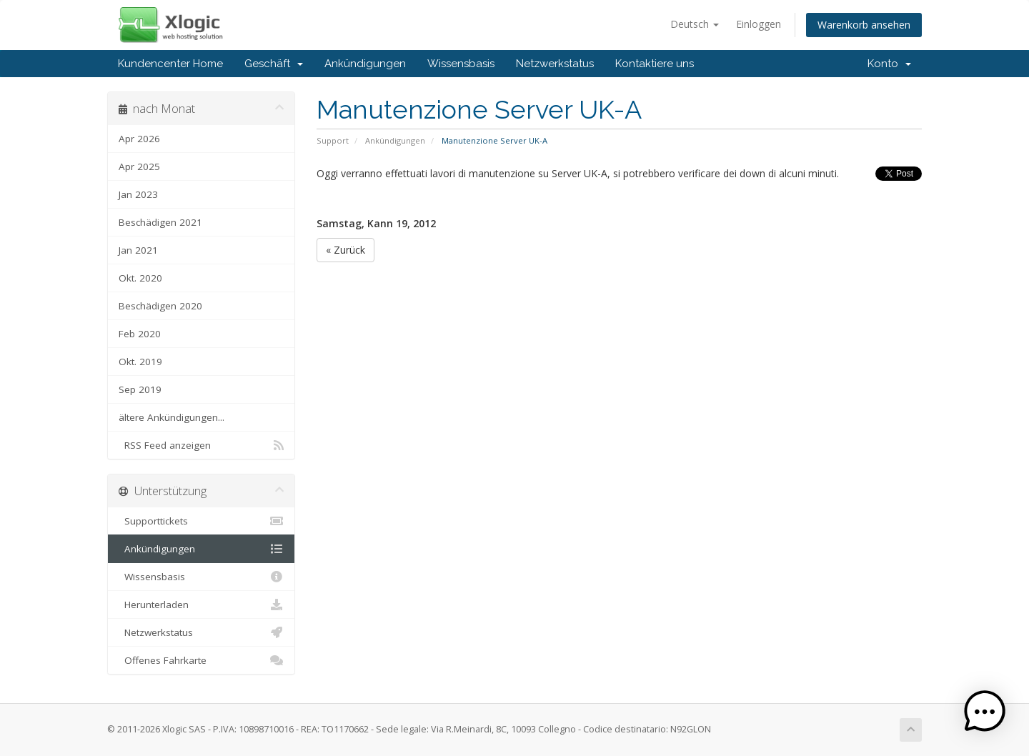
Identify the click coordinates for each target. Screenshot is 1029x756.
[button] (985, 712)
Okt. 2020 (140, 278)
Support (333, 140)
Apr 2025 (139, 166)
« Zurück (345, 250)
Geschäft (273, 63)
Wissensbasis (460, 63)
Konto (889, 63)
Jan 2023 (138, 194)
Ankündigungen (365, 63)
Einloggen (758, 24)
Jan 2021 (138, 250)
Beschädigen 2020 (160, 305)
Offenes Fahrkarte (201, 660)
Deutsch (694, 24)
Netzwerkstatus (555, 63)
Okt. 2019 (140, 361)
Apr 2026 (139, 138)
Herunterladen (201, 604)
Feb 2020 (140, 333)
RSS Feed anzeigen (201, 445)
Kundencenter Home (170, 63)
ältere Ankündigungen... (171, 417)
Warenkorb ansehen (863, 24)
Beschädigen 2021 (160, 222)
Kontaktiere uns (654, 63)
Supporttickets (201, 520)
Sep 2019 (140, 389)
